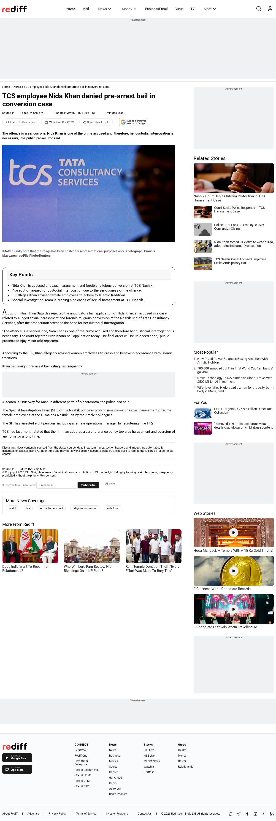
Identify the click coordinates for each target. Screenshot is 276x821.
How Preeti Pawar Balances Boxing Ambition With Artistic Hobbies (232, 360)
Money (129, 9)
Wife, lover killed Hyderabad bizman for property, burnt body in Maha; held (235, 389)
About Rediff (10, 813)
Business (114, 755)
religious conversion (85, 508)
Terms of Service (86, 813)
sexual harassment (51, 508)
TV (192, 9)
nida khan (113, 508)
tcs (28, 508)
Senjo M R (39, 113)
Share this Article (96, 122)
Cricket (113, 772)
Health (182, 750)
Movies (113, 761)
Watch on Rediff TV (59, 122)
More (210, 9)
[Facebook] (247, 814)
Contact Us (145, 813)
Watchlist (149, 766)
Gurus (179, 9)
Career (182, 761)
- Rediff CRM (82, 780)
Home (71, 9)
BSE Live (149, 750)
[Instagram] (255, 814)
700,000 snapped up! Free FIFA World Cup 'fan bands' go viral (235, 370)
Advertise (33, 813)
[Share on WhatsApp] (231, 814)
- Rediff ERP (82, 786)
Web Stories (205, 513)
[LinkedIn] (272, 814)
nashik (12, 508)
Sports (113, 766)
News (104, 9)
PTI (14, 113)
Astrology (115, 788)
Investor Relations (117, 813)
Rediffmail (81, 750)
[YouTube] (263, 814)
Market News (152, 761)
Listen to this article (21, 122)
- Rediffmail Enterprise (82, 763)
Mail (85, 9)
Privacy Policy (57, 813)
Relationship (185, 766)
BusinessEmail (156, 9)
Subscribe (88, 485)
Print (110, 484)
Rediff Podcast (118, 794)
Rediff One (81, 755)
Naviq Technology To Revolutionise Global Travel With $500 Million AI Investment (235, 379)
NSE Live (149, 755)
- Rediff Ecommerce (86, 769)
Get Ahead (115, 777)
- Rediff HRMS (83, 775)
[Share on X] (239, 814)
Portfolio (149, 772)
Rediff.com (177, 813)
